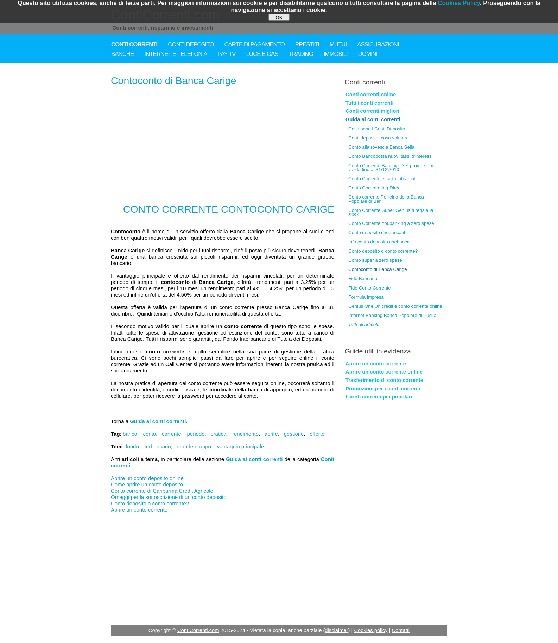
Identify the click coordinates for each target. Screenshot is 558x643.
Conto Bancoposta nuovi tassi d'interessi (390, 156)
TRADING (301, 54)
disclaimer (336, 630)
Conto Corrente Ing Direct (375, 187)
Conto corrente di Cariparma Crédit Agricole (162, 491)
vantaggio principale (240, 446)
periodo (196, 434)
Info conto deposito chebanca (379, 242)
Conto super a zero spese (375, 260)
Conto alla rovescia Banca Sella (381, 147)
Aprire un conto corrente (139, 510)
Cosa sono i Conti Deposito (376, 128)
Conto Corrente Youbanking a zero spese (391, 223)
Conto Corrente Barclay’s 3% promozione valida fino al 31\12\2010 (391, 167)
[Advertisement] (222, 142)
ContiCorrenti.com (198, 630)
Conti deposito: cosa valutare (378, 138)
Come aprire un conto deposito (147, 484)
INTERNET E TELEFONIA (175, 54)
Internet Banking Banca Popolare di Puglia (392, 315)
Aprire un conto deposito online (147, 478)
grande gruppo (194, 446)
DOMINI (368, 54)
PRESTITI (307, 44)
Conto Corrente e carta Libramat (382, 178)
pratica (218, 434)
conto (149, 434)
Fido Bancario (362, 278)
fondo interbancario (148, 446)
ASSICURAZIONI (378, 44)
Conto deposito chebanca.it (376, 232)
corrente (171, 434)
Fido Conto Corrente (369, 288)
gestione (294, 434)
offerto (317, 434)
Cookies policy (370, 630)
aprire (271, 434)
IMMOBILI (336, 54)
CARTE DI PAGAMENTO (254, 44)
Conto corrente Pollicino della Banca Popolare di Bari (386, 198)
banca (130, 434)
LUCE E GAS (262, 54)
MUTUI (338, 44)
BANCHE (122, 54)
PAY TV (227, 54)
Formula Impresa (366, 297)
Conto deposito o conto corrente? (150, 503)
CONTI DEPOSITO (191, 44)
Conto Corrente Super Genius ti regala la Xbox (390, 212)
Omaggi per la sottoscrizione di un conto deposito (169, 497)
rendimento (245, 434)
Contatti (401, 630)
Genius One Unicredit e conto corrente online (395, 306)
